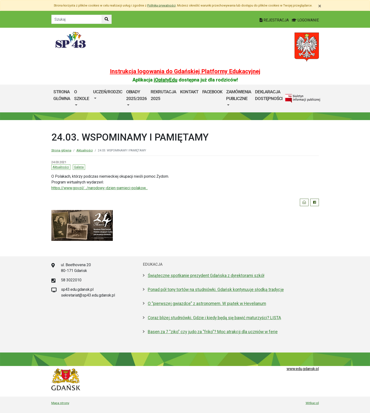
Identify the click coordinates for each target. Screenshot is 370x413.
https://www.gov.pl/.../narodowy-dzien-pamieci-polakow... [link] (99, 188)
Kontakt (189, 91)
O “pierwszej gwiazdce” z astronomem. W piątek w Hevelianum (207, 303)
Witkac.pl (312, 403)
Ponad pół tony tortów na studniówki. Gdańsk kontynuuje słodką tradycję (216, 289)
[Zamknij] (319, 6)
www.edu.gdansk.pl (303, 368)
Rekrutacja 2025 (163, 95)
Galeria (79, 167)
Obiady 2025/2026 (136, 95)
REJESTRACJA (275, 20)
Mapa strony (60, 403)
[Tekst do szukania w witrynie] (76, 19)
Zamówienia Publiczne (238, 95)
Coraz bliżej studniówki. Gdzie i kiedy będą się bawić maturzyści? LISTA (214, 317)
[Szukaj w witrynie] (106, 19)
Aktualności (84, 150)
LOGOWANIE (305, 20)
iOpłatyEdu (165, 80)
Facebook (212, 91)
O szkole (81, 95)
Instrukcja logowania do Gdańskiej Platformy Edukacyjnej (185, 71)
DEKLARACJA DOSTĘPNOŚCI (269, 95)
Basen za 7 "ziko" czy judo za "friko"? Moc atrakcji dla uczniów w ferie (213, 331)
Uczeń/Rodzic (107, 91)
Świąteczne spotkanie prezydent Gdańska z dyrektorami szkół (206, 275)
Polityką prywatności (161, 5)
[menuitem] (81, 98)
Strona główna (61, 95)
